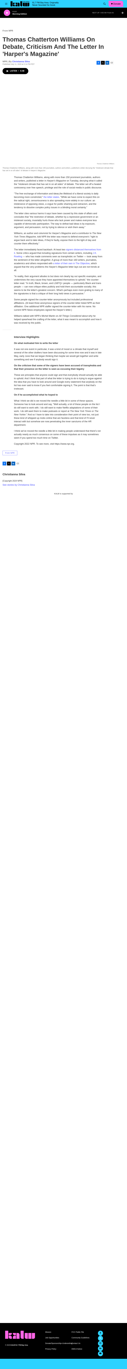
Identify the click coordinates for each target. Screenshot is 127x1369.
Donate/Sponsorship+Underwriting (57, 1343)
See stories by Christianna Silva (19, 485)
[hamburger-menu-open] (6, 3)
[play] (7, 12)
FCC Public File (78, 1332)
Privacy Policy (50, 1349)
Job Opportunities (52, 1338)
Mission (48, 1332)
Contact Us (76, 1343)
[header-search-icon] (104, 4)
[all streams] (123, 13)
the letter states (51, 197)
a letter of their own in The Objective (71, 263)
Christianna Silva (21, 61)
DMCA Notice (77, 1349)
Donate (117, 4)
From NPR (8, 31)
